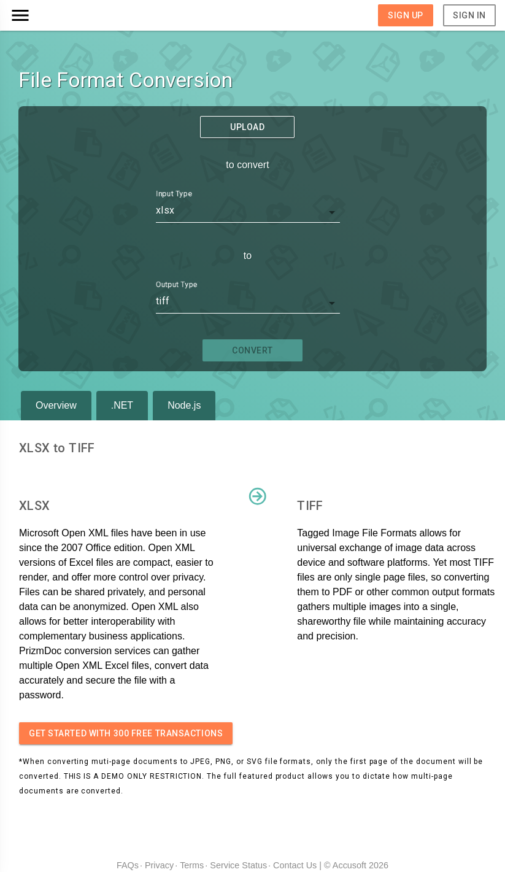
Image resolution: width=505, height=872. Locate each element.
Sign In (469, 15)
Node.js (184, 405)
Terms (192, 865)
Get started (126, 733)
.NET (122, 405)
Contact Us (295, 865)
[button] (70, 15)
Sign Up (405, 15)
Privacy (159, 865)
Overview (56, 405)
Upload (247, 127)
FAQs (128, 865)
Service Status (238, 865)
